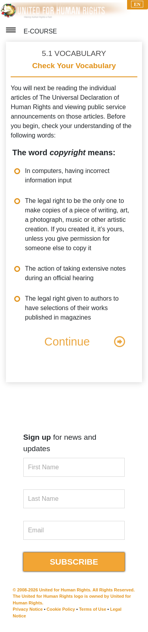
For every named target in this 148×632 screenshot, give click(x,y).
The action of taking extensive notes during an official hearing (75, 273)
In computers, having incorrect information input (67, 175)
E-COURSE (40, 31)
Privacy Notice (28, 609)
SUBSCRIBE (74, 561)
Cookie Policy (61, 609)
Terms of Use (92, 609)
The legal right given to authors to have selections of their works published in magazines (71, 308)
